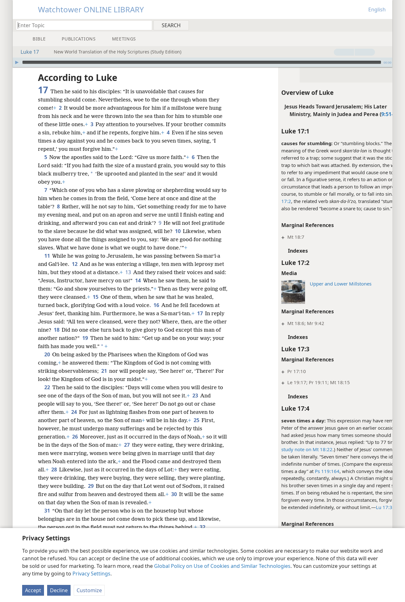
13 (128, 280)
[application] (202, 62)
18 (71, 338)
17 (200, 321)
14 (151, 288)
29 (139, 494)
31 (47, 518)
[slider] (201, 62)
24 (74, 420)
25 (196, 428)
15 (105, 305)
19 (103, 346)
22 (47, 395)
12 (74, 272)
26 (75, 444)
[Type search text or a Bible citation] (81, 25)
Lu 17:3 (356, 507)
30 (42, 510)
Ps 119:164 (299, 471)
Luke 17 (26, 51)
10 (212, 231)
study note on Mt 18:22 (278, 449)
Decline (59, 590)
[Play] (16, 62)
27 (137, 453)
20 (47, 362)
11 (47, 264)
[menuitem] (385, 25)
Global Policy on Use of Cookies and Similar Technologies (222, 565)
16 (156, 313)
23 (195, 403)
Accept (33, 590)
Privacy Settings (91, 573)
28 (94, 477)
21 (104, 379)
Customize (89, 590)
